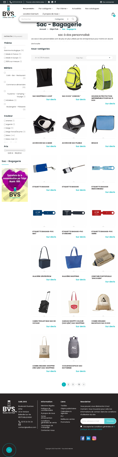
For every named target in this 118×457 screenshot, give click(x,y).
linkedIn (52, 2)
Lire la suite (35, 43)
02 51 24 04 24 (27, 422)
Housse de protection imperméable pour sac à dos (102, 98)
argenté (10, 124)
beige (9, 128)
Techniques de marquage (47, 426)
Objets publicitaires (68, 408)
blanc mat (11, 139)
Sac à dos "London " (71, 96)
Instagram (49, 2)
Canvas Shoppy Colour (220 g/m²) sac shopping (73, 322)
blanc (10, 135)
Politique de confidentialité (47, 409)
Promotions (65, 422)
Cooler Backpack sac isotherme (72, 367)
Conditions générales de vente (49, 422)
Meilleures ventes (68, 419)
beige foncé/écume (15, 132)
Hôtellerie (11, 100)
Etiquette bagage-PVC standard (72, 232)
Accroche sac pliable (72, 143)
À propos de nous (48, 413)
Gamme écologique (14, 50)
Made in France (13, 54)
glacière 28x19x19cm (41, 276)
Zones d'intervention (46, 417)
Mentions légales (48, 406)
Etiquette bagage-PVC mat (43, 232)
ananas (10, 120)
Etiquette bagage (40, 187)
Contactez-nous (48, 430)
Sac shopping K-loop (42, 96)
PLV (62, 416)
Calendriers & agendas (66, 412)
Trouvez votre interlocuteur (35, 2)
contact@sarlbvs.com (27, 427)
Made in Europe (13, 58)
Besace (94, 143)
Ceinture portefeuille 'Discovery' (101, 277)
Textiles (64, 406)
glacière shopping (70, 276)
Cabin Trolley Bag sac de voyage (44, 322)
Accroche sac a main (42, 143)
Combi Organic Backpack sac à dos (100, 322)
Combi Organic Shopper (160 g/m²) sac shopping (43, 367)
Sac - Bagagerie (11, 161)
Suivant (84, 384)
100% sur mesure (14, 61)
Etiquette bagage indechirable (99, 188)
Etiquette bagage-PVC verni (102, 232)
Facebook (56, 2)
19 (79, 384)
